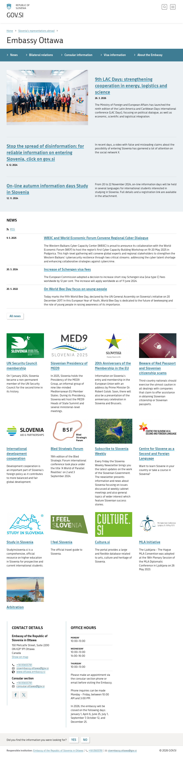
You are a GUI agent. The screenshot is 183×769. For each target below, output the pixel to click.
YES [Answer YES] (73, 740)
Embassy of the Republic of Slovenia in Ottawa (58, 750)
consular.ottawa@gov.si (30, 686)
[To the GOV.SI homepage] (27, 11)
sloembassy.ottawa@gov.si (32, 668)
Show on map (20, 657)
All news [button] (15, 316)
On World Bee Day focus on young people (75, 289)
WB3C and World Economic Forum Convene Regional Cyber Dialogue (96, 237)
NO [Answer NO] (85, 740)
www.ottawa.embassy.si (30, 671)
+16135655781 (24, 664)
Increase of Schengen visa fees (67, 269)
